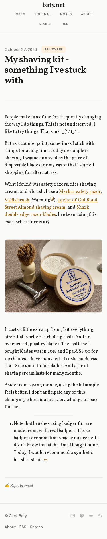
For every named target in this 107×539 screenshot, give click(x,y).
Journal (42, 14)
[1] (52, 198)
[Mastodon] (82, 515)
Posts (19, 14)
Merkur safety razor (80, 192)
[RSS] (100, 515)
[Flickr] (91, 515)
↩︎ (45, 460)
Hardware (53, 49)
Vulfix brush (17, 200)
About (87, 14)
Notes (66, 14)
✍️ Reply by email (19, 485)
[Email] (72, 515)
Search (46, 24)
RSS (65, 24)
